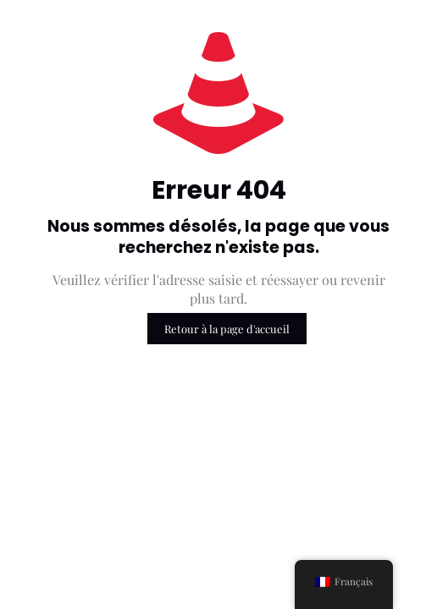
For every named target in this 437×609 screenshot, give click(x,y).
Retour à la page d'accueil (227, 328)
